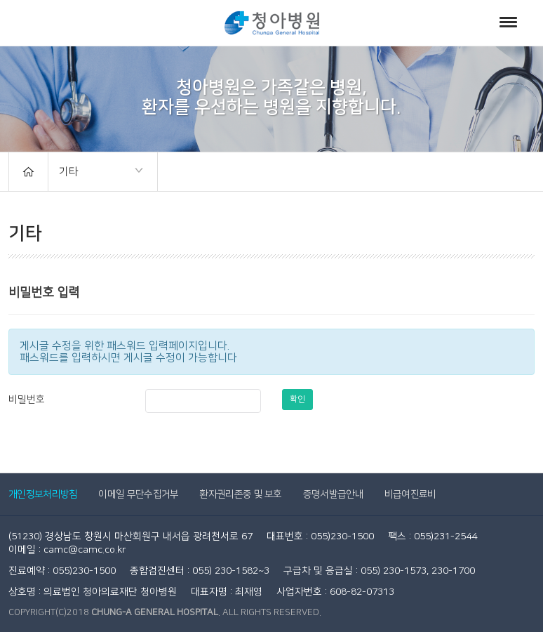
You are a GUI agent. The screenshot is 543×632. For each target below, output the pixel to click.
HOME (28, 171)
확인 (297, 399)
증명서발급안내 (333, 494)
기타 (95, 173)
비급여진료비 (410, 494)
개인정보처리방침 (42, 494)
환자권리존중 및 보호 (240, 494)
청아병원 (271, 23)
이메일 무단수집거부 (138, 494)
